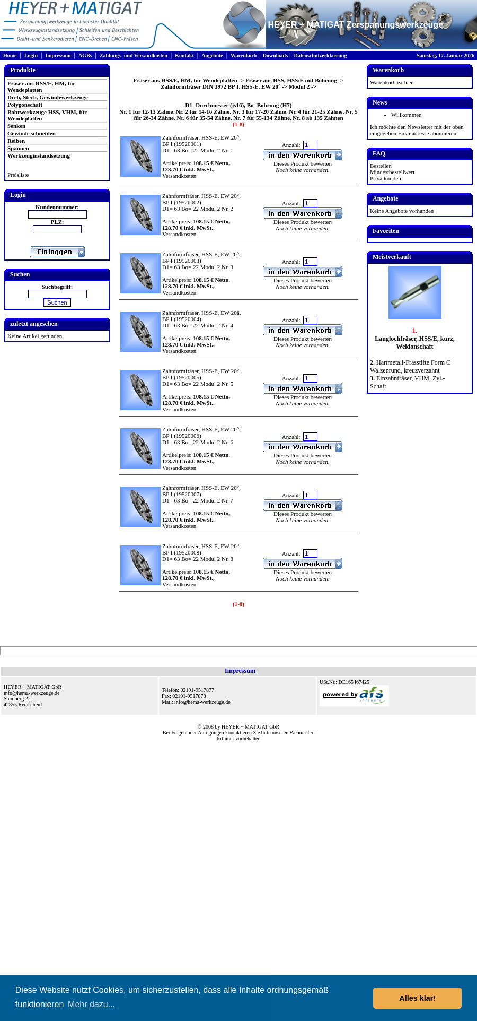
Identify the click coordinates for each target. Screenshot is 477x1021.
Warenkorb (244, 55)
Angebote (212, 55)
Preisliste (18, 174)
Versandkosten (179, 175)
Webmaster (301, 733)
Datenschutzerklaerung (320, 55)
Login (31, 55)
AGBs (85, 55)
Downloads (275, 55)
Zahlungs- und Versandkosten (133, 55)
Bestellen (381, 165)
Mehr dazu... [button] (91, 1004)
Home (10, 55)
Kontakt (184, 55)
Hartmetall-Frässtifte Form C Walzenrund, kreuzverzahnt (410, 366)
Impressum (57, 55)
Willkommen (406, 114)
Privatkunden (385, 178)
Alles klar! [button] (417, 998)
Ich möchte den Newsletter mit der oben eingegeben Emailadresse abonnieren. (417, 130)
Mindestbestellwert (392, 172)
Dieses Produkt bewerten (302, 163)
